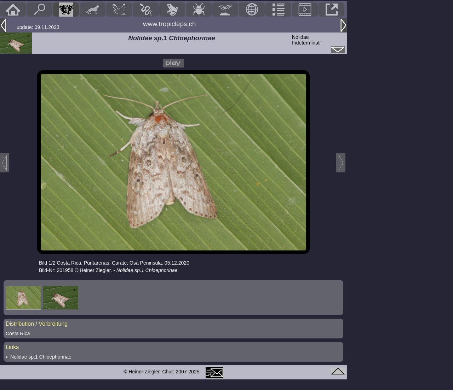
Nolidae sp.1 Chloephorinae (40, 357)
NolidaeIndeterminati (306, 40)
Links (12, 347)
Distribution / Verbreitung (37, 324)
